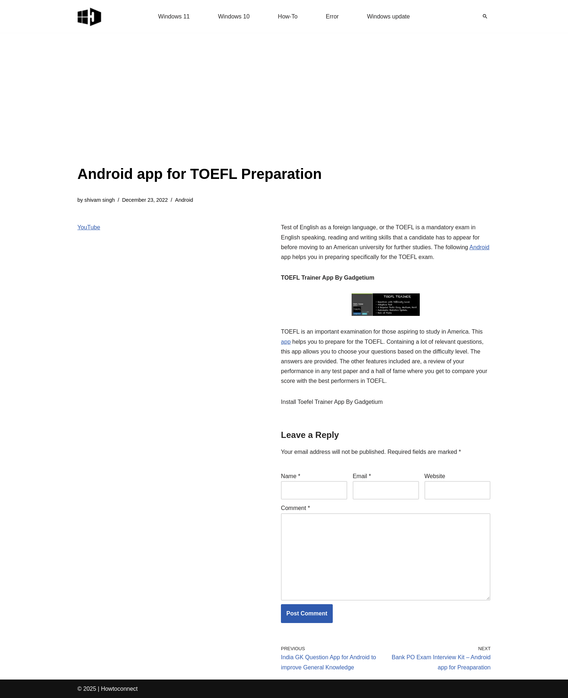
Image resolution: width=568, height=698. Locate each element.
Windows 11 (174, 16)
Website (434, 476)
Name (290, 476)
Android (184, 200)
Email (362, 476)
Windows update (388, 16)
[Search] (485, 16)
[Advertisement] (200, 108)
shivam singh (99, 200)
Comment (295, 508)
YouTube (89, 227)
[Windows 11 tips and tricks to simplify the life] (90, 16)
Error (332, 16)
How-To (288, 16)
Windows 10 (233, 16)
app (286, 342)
